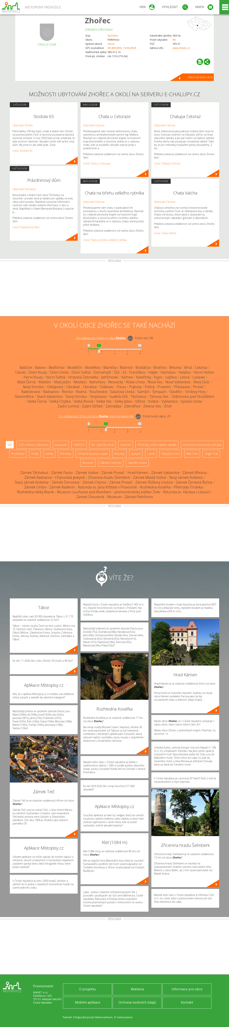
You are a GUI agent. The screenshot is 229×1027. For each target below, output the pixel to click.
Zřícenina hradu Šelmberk (109, 477)
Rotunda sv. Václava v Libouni (186, 491)
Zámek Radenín (62, 487)
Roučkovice (98, 391)
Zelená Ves (152, 406)
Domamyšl (102, 372)
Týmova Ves (159, 396)
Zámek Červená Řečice (194, 482)
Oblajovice (55, 386)
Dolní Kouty (38, 372)
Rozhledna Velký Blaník (35, 491)
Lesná (184, 377)
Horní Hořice (204, 372)
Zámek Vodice (87, 472)
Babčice (26, 367)
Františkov (137, 372)
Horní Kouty (33, 377)
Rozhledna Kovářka (155, 487)
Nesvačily (115, 382)
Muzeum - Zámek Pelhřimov (130, 496)
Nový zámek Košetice (186, 477)
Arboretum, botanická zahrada (202, 445)
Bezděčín (74, 367)
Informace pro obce (187, 989)
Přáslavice (182, 386)
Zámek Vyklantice (165, 472)
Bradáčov (143, 367)
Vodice (153, 401)
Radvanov (51, 391)
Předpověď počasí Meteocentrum (92, 1017)
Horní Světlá (55, 377)
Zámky (49, 454)
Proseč (198, 386)
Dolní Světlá (81, 372)
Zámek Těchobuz (34, 472)
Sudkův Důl (118, 396)
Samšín (143, 391)
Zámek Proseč (113, 472)
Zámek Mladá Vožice (149, 477)
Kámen (127, 377)
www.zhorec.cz (181, 48)
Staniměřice (24, 396)
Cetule (20, 372)
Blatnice (126, 367)
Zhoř (168, 406)
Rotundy (119, 454)
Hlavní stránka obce (200, 77)
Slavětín (175, 391)
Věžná (140, 401)
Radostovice (30, 391)
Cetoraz (201, 367)
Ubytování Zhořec (23, 125)
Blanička (110, 367)
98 (174, 39)
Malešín (45, 382)
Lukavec (199, 377)
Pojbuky (135, 386)
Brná (188, 367)
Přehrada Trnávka (188, 487)
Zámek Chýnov (94, 482)
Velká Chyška (60, 401)
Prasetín (164, 386)
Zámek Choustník (90, 496)
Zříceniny (65, 454)
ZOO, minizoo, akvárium (33, 445)
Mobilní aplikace (87, 1002)
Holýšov (185, 372)
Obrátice (90, 386)
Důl (117, 372)
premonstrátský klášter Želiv (137, 491)
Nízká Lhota (135, 382)
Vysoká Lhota (191, 401)
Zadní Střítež (92, 406)
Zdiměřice (132, 406)
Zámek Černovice (65, 482)
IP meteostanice (123, 1017)
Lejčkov (171, 377)
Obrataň (73, 386)
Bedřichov (56, 367)
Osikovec (107, 386)
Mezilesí (80, 382)
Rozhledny (18, 454)
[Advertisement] (114, 289)
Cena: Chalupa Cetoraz (167, 163)
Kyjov (158, 377)
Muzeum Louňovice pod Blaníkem (84, 491)
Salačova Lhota (122, 391)
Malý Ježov (62, 382)
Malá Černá (26, 382)
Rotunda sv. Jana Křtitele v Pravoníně (107, 487)
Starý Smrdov (76, 396)
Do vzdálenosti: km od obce (101, 338)
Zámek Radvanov (38, 477)
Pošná (150, 386)
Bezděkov (92, 367)
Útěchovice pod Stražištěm (193, 396)
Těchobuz (138, 396)
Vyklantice (170, 401)
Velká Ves (104, 401)
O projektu (87, 989)
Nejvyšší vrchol (170, 454)
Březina (175, 367)
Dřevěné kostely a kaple (93, 454)
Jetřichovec (109, 377)
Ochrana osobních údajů (137, 1002)
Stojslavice (98, 396)
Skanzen (125, 445)
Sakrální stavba (137, 463)
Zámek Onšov (35, 487)
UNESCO (79, 445)
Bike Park (192, 454)
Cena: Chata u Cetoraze (97, 163)
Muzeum (88, 463)
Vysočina (113, 35)
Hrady (35, 454)
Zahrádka (113, 406)
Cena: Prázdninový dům (26, 227)
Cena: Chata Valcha (165, 233)
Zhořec (98, 20)
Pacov (111, 43)
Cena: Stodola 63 (22, 150)
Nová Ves (155, 382)
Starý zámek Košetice (32, 482)
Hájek (152, 372)
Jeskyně (136, 454)
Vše (10, 445)
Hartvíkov (168, 372)
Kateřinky (143, 377)
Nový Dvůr (202, 382)
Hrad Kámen (138, 472)
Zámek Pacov (62, 472)
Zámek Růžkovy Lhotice (154, 482)
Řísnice (67, 391)
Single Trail (211, 454)
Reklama (137, 989)
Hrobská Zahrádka (83, 377)
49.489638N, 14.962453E (122, 48)
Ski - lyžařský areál (102, 445)
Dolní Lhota (59, 372)
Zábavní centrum (110, 463)
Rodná (81, 391)
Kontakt (187, 1002)
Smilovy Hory (195, 391)
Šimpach (159, 391)
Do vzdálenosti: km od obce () (96, 416)
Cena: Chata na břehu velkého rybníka (105, 240)
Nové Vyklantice (178, 382)
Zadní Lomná (68, 406)
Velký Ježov (123, 401)
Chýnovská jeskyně (70, 477)
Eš (124, 372)
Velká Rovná (83, 401)
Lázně (151, 454)
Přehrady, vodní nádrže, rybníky (156, 445)
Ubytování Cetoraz (93, 125)
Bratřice (160, 367)
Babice (40, 367)
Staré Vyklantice (49, 396)
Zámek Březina (194, 472)
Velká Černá (37, 401)
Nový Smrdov (33, 386)
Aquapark (61, 445)
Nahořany (97, 382)
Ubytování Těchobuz (24, 189)
